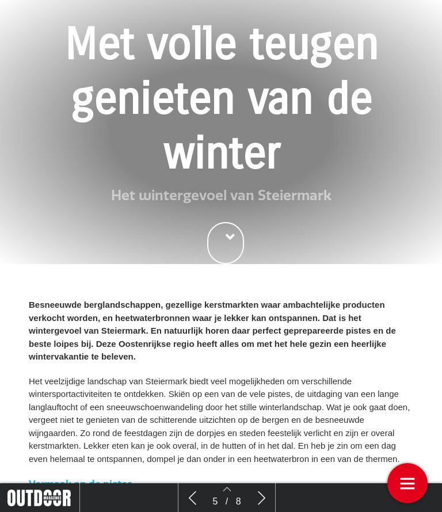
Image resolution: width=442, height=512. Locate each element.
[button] (225, 243)
